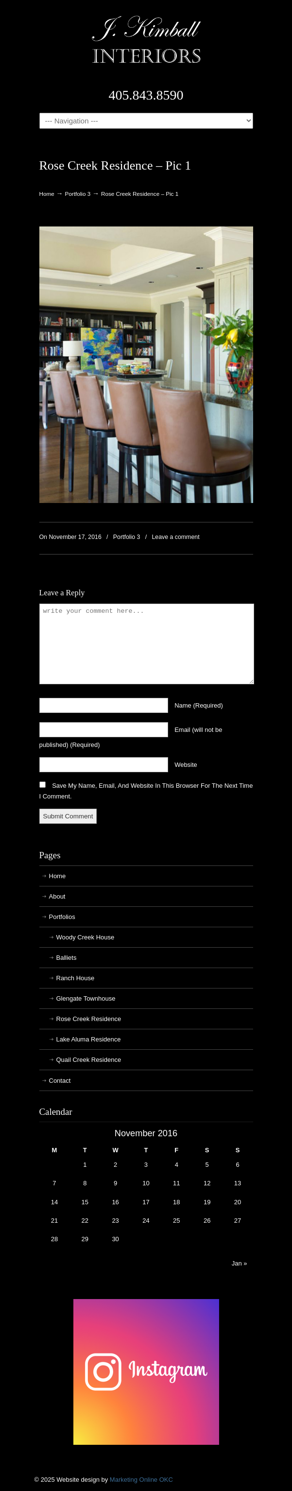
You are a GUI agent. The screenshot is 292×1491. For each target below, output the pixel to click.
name (198, 705)
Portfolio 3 (78, 194)
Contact (60, 1080)
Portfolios (62, 916)
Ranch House (75, 978)
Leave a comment (175, 537)
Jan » (239, 1263)
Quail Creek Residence (88, 1059)
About (57, 896)
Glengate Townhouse (86, 998)
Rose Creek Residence (88, 1019)
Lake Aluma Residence (88, 1039)
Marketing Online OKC (141, 1479)
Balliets (66, 957)
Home (46, 194)
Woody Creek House (85, 937)
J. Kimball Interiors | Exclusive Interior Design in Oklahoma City (146, 39)
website (185, 764)
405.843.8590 (146, 95)
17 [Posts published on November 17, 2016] (145, 1202)
